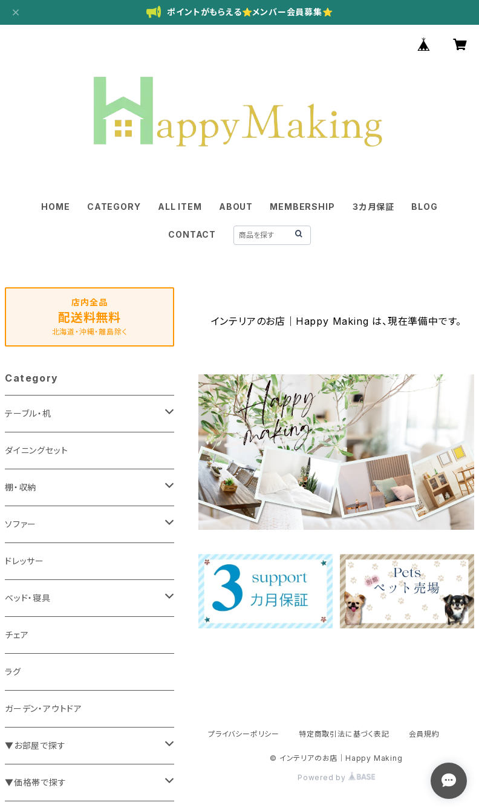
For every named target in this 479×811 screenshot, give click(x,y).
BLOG (424, 206)
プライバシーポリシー (243, 733)
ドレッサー (24, 561)
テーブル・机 (28, 413)
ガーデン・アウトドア (43, 708)
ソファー (20, 524)
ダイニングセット (36, 450)
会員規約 (424, 733)
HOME (55, 206)
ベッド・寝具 (28, 598)
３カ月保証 (373, 206)
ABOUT (236, 206)
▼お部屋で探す (35, 745)
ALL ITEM (179, 206)
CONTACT (192, 234)
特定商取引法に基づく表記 (344, 733)
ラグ (13, 671)
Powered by (336, 777)
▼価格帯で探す (36, 782)
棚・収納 (20, 487)
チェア (16, 635)
